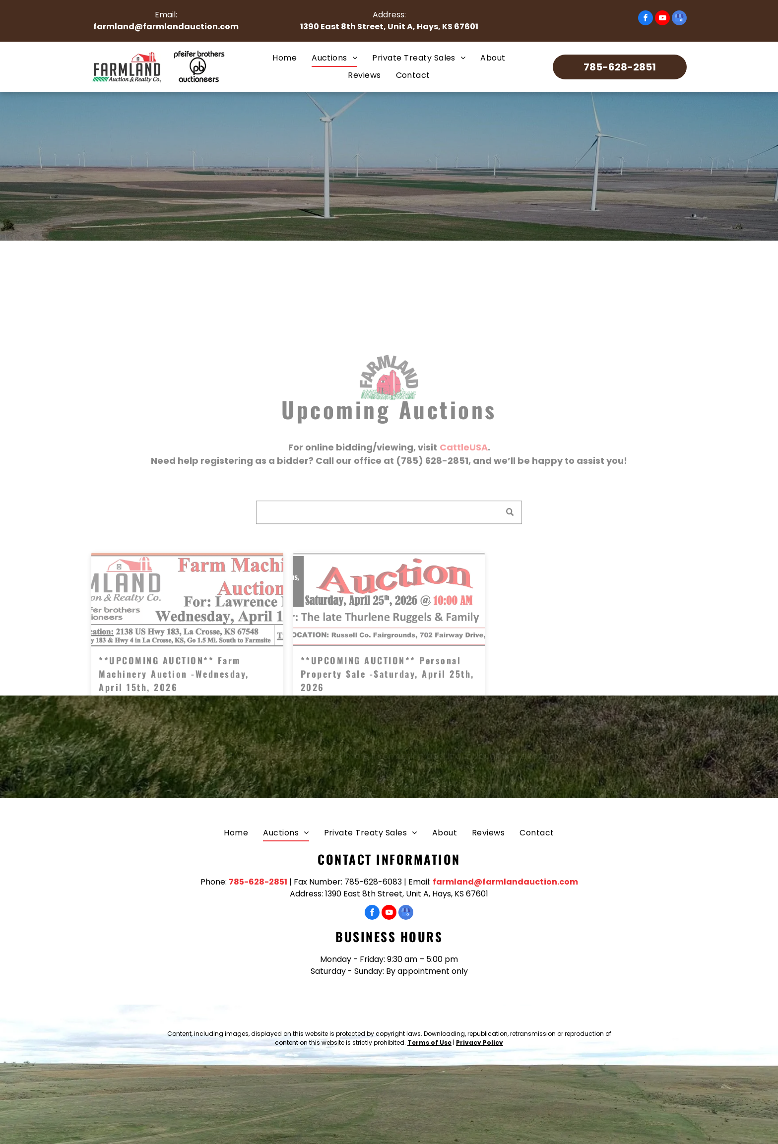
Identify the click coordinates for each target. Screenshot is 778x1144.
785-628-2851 (258, 882)
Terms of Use (429, 1042)
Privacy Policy (479, 1042)
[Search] (389, 546)
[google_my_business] (679, 19)
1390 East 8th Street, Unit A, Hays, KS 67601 (389, 26)
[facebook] (645, 19)
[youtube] (662, 19)
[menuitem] (284, 58)
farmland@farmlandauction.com (166, 26)
